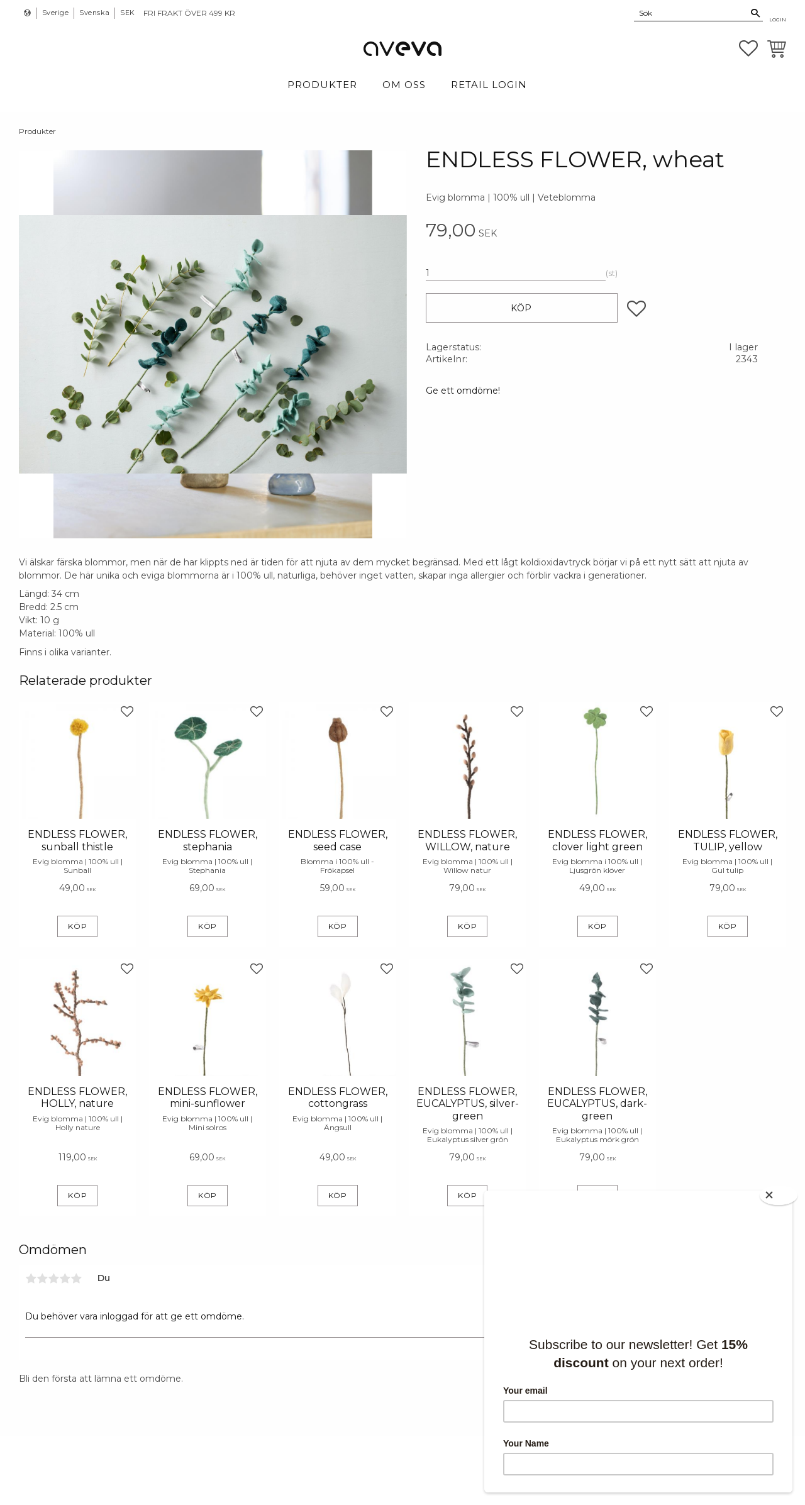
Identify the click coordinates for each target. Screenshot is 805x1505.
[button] (748, 48)
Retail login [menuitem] (489, 85)
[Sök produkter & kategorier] (691, 12)
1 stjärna (30, 1278)
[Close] (780, 1194)
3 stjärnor (53, 1278)
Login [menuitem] (777, 19)
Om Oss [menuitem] (404, 85)
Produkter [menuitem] (322, 85)
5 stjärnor (76, 1278)
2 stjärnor (42, 1278)
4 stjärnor (64, 1278)
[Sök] (755, 13)
